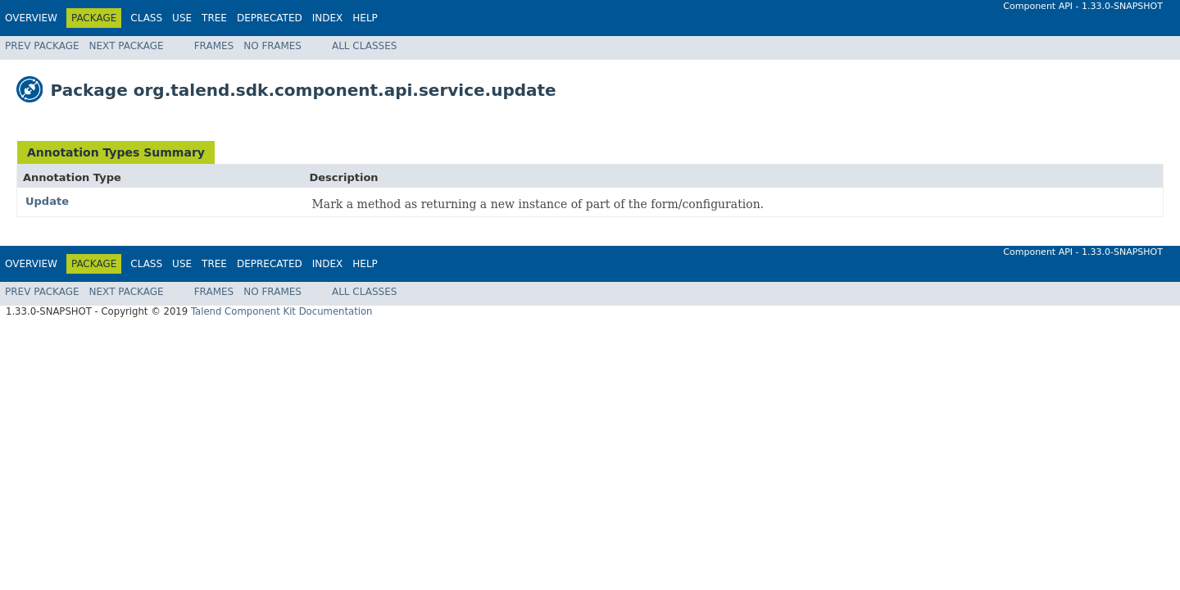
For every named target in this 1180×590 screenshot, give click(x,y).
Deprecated (269, 18)
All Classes (364, 46)
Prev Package (42, 46)
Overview (31, 18)
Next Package (126, 46)
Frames (214, 46)
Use (182, 18)
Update (47, 201)
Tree (214, 18)
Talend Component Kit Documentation (282, 311)
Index (327, 18)
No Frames (272, 46)
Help (365, 18)
